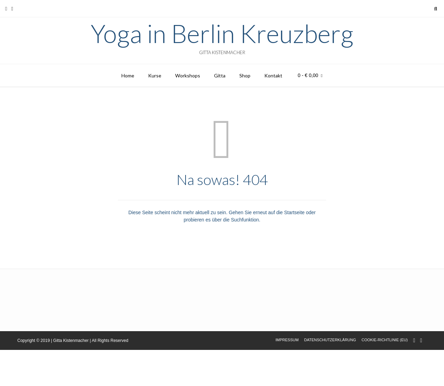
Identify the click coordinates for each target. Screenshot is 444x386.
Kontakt (273, 75)
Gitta (219, 75)
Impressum (287, 340)
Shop (244, 75)
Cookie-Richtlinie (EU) (384, 340)
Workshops (187, 75)
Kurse (154, 75)
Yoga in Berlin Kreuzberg (222, 33)
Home (127, 75)
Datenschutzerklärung (330, 340)
